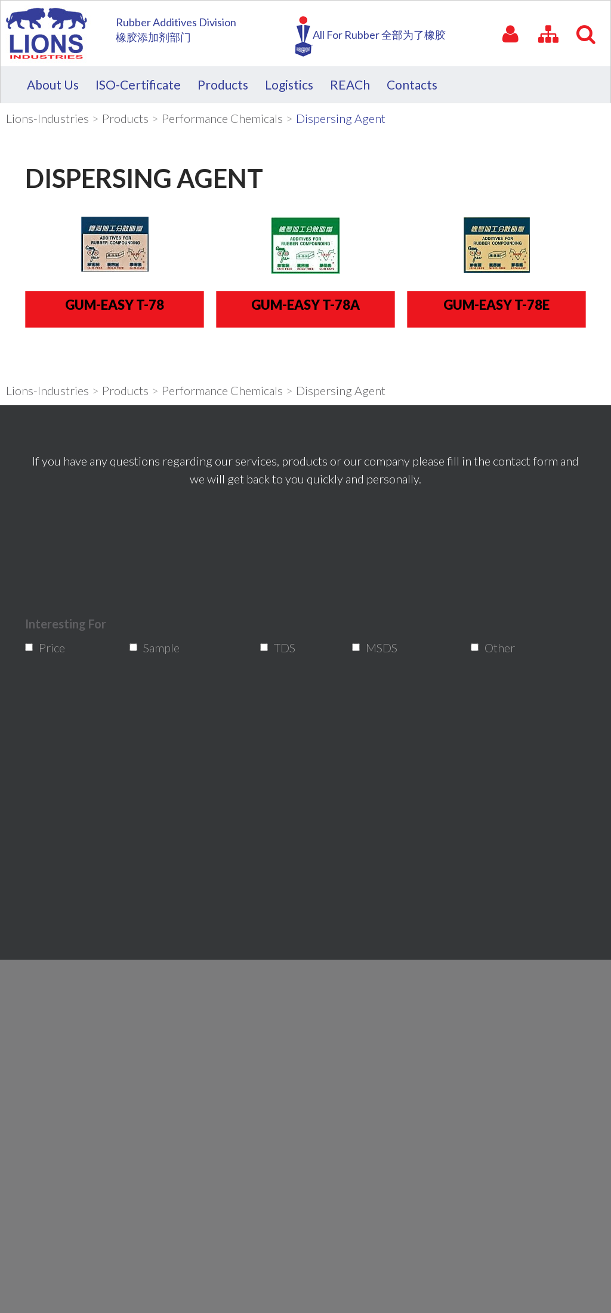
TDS (282, 647)
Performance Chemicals (222, 118)
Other (495, 647)
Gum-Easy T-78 (114, 304)
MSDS (376, 647)
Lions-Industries (47, 118)
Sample (154, 647)
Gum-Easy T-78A (305, 304)
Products (125, 118)
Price (48, 647)
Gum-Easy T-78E (496, 304)
